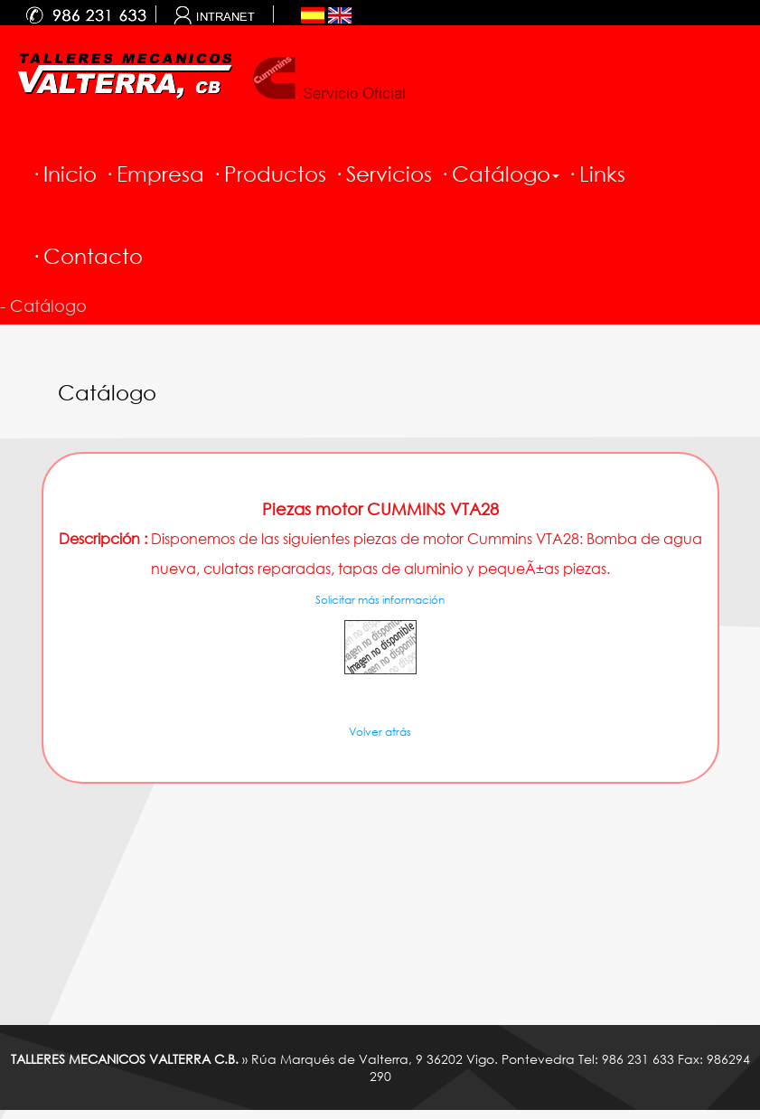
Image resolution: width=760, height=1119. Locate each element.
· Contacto (87, 255)
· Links (596, 173)
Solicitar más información (380, 600)
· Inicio (64, 173)
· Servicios (382, 173)
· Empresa (154, 173)
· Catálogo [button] (499, 173)
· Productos (268, 173)
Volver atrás (380, 731)
